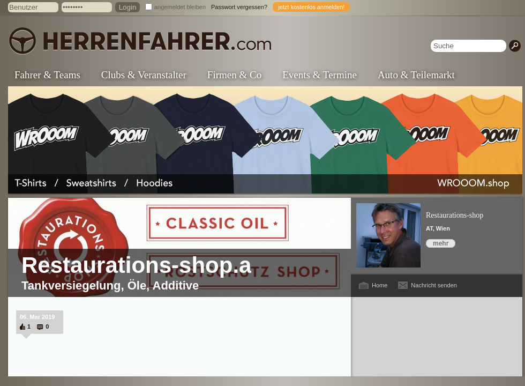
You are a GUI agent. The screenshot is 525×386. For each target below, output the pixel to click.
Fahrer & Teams (47, 74)
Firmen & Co (234, 74)
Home (379, 285)
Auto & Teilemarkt (416, 74)
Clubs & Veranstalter (143, 74)
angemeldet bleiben (180, 7)
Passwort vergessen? (239, 7)
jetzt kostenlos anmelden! (311, 7)
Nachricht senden (434, 285)
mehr (440, 243)
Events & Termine (319, 74)
